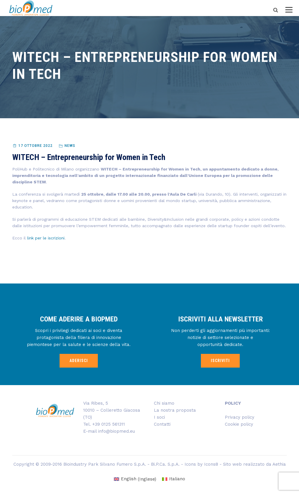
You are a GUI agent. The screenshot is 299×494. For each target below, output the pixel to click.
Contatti (162, 424)
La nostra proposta (175, 410)
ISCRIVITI (220, 360)
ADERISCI (78, 360)
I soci (159, 417)
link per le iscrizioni (46, 238)
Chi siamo (164, 403)
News (70, 146)
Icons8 (211, 464)
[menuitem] (135, 479)
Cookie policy (239, 424)
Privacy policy (239, 417)
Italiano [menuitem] (177, 478)
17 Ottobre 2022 (35, 146)
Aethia (279, 464)
